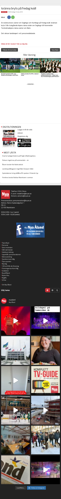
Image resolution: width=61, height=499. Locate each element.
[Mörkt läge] (57, 290)
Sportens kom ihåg (8, 259)
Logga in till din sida (25, 130)
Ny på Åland (6, 273)
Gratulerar (5, 271)
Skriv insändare (7, 247)
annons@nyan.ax (23, 196)
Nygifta (4, 277)
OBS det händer (7, 250)
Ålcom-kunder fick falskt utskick (12, 164)
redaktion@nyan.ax (24, 193)
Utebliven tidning (7, 252)
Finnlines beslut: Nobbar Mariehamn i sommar (17, 177)
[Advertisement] (30, 101)
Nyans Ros (5, 275)
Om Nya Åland (6, 284)
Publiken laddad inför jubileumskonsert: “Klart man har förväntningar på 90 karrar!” (50, 75)
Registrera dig (23, 136)
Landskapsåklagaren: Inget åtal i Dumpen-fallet (17, 169)
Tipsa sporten (6, 261)
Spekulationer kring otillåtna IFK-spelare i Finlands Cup (20, 173)
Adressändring (7, 257)
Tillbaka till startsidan (9, 50)
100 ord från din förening (10, 266)
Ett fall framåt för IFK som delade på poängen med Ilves (9, 74)
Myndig (4, 264)
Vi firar (4, 280)
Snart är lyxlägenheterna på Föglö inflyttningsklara (18, 156)
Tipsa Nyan (55, 50)
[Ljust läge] (52, 290)
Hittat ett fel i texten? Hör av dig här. (14, 44)
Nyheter (4, 12)
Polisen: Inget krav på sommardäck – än (15, 160)
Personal (5, 245)
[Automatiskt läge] (47, 290)
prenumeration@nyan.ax (22, 200)
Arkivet (20, 133)
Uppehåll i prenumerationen (11, 254)
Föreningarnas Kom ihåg (10, 268)
